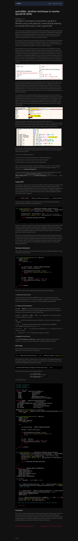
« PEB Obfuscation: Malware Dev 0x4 (24, 526)
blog (60, 3)
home (49, 3)
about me (55, 3)
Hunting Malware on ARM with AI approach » (51, 526)
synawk (19, 3)
